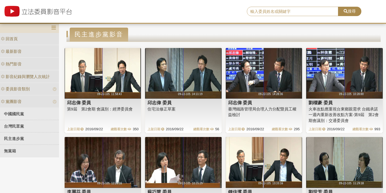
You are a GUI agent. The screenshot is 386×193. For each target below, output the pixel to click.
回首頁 (9, 38)
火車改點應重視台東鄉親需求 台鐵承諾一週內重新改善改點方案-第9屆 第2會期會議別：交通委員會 (344, 115)
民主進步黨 (14, 138)
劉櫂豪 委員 (321, 102)
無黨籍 (10, 151)
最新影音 (11, 51)
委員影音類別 (15, 89)
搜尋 (350, 11)
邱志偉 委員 (79, 102)
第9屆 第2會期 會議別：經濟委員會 (100, 109)
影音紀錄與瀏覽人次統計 (25, 76)
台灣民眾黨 (14, 126)
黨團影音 (11, 101)
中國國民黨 (14, 114)
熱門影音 (11, 64)
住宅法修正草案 (161, 109)
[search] (292, 11)
